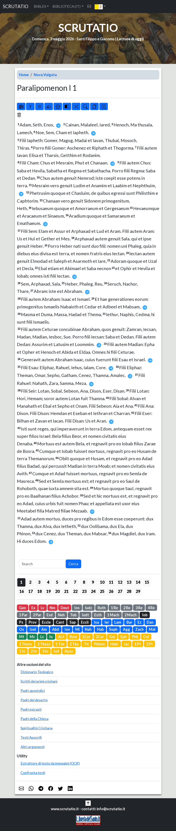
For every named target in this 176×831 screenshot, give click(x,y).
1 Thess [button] (25, 644)
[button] (100, 6)
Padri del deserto (34, 700)
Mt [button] (21, 636)
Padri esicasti (31, 709)
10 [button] (102, 582)
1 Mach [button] (113, 615)
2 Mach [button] (131, 615)
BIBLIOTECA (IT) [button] (66, 6)
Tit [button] (86, 644)
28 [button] (129, 591)
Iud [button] (56, 651)
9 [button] (93, 582)
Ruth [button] (102, 607)
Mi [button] (77, 629)
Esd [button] (50, 615)
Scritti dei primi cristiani (39, 681)
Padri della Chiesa (34, 718)
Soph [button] (113, 629)
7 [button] (75, 582)
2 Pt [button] (149, 644)
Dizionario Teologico (37, 672)
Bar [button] (129, 622)
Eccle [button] (46, 622)
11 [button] (111, 582)
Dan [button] (150, 622)
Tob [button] (73, 615)
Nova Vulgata (45, 74)
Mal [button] (152, 629)
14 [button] (138, 582)
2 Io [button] (34, 651)
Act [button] (61, 636)
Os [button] (21, 629)
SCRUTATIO (15, 6)
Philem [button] (99, 644)
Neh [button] (61, 615)
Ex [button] (33, 607)
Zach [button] (139, 629)
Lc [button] (42, 636)
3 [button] (39, 582)
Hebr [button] (114, 644)
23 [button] (84, 591)
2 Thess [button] (43, 644)
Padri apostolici (33, 690)
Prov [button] (33, 622)
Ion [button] (67, 629)
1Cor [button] (86, 636)
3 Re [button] (139, 607)
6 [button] (66, 582)
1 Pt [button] (137, 644)
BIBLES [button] (40, 6)
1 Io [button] (22, 651)
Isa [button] (96, 622)
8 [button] (84, 582)
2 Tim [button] (74, 644)
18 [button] (39, 591)
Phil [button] (135, 636)
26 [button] (111, 591)
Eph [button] (123, 636)
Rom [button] (73, 636)
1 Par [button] (23, 615)
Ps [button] (21, 622)
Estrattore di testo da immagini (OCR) (50, 763)
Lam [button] (117, 622)
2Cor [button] (100, 636)
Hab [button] (100, 629)
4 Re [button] (151, 607)
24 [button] (93, 591)
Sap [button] (73, 622)
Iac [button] (126, 644)
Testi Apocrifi (31, 737)
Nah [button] (88, 629)
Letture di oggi (130, 39)
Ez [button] (139, 622)
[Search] (42, 563)
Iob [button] (145, 615)
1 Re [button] (114, 607)
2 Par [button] (37, 615)
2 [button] (30, 582)
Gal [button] (112, 636)
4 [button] (48, 582)
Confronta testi (33, 772)
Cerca (73, 564)
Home (24, 74)
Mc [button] (32, 636)
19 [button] (48, 591)
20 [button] (57, 591)
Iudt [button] (85, 615)
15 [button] (147, 582)
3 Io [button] (45, 651)
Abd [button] (55, 629)
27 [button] (120, 591)
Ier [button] (106, 622)
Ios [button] (77, 607)
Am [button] (44, 629)
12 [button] (120, 582)
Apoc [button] (68, 651)
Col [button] (146, 636)
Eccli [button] (85, 622)
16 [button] (21, 591)
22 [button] (75, 591)
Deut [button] (65, 607)
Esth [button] (98, 615)
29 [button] (138, 591)
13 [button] (129, 582)
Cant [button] (60, 622)
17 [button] (30, 591)
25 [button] (102, 591)
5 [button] (57, 582)
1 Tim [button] (60, 644)
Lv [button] (42, 607)
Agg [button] (126, 629)
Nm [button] (52, 607)
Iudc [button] (88, 607)
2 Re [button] (126, 607)
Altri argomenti (33, 747)
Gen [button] (22, 607)
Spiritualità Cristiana (36, 728)
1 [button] (21, 582)
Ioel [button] (33, 629)
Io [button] (51, 636)
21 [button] (66, 591)
